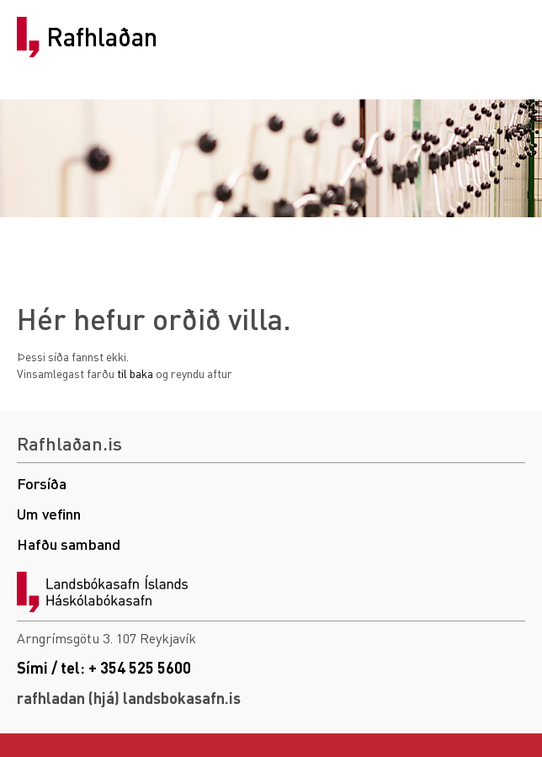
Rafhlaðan (101, 37)
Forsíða (41, 483)
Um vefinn (49, 513)
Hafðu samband (68, 543)
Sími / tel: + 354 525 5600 (104, 667)
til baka (135, 373)
